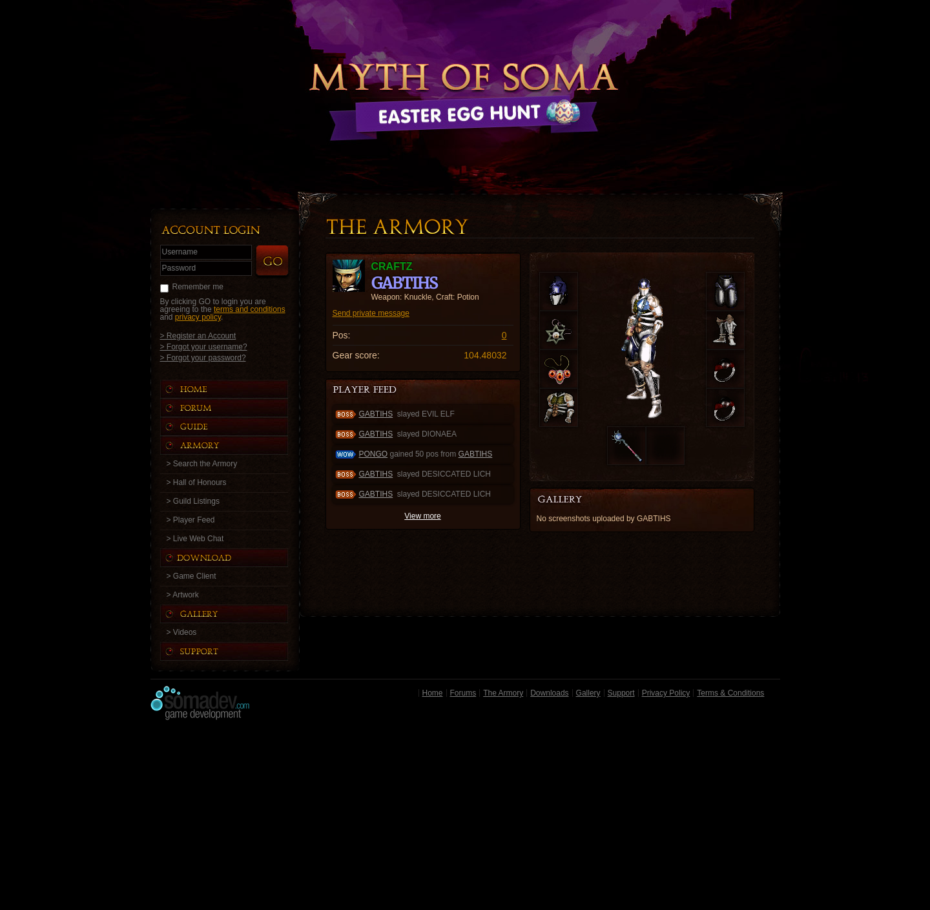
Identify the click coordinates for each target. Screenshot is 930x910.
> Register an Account (198, 335)
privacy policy (198, 317)
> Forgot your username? (203, 346)
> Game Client (191, 576)
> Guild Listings (193, 501)
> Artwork (183, 594)
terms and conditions (249, 309)
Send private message (371, 313)
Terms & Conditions (730, 693)
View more (422, 516)
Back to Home (465, 80)
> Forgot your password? (203, 357)
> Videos (182, 632)
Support (621, 693)
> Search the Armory (202, 463)
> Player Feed (191, 519)
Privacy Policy (666, 693)
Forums (463, 693)
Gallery (588, 693)
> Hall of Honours (197, 482)
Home (432, 693)
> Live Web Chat (195, 538)
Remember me (197, 287)
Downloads (549, 693)
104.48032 (485, 355)
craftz (392, 266)
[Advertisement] (465, 818)
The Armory (503, 693)
